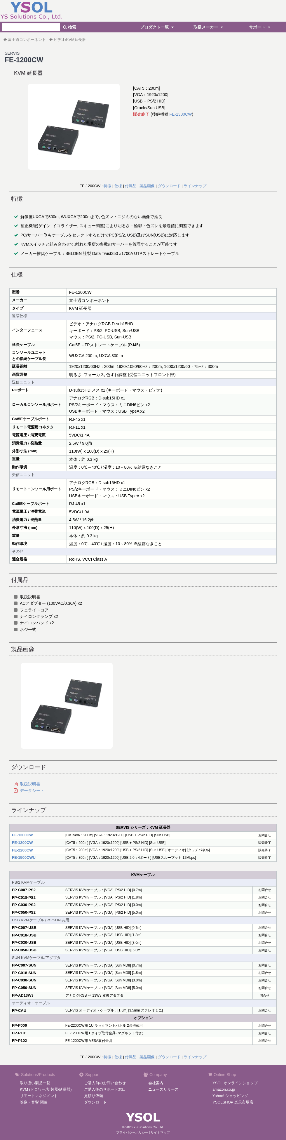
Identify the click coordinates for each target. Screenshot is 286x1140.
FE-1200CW (22, 842)
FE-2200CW (22, 850)
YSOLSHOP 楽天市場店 (232, 1102)
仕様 (118, 186)
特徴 (107, 186)
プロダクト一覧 (157, 27)
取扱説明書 (30, 784)
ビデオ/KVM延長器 (70, 39)
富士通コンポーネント (27, 39)
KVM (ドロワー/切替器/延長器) (46, 1089)
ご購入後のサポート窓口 (105, 1089)
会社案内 (155, 1083)
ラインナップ (195, 186)
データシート (32, 790)
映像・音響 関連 (34, 1102)
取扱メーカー (208, 27)
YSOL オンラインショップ (235, 1083)
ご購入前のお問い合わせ (105, 1083)
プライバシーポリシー (132, 1132)
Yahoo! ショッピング (230, 1096)
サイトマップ (160, 1132)
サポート (260, 27)
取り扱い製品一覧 (35, 1083)
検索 (69, 27)
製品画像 (147, 186)
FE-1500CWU (24, 857)
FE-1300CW (180, 114)
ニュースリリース (163, 1089)
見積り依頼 (93, 1096)
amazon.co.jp (223, 1089)
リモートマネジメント (39, 1096)
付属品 (130, 186)
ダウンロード (169, 186)
